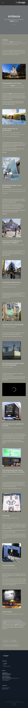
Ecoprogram (14, 703)
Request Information (6, 666)
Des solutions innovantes (11, 645)
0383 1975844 (5, 688)
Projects (4, 664)
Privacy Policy (14, 705)
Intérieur (13, 641)
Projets (16, 24)
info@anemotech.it (6, 687)
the (5, 663)
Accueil (12, 24)
